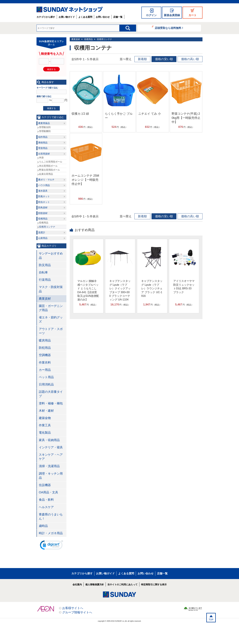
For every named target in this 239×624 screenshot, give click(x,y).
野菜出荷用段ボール (49, 169)
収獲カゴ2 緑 (80, 113)
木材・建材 (46, 410)
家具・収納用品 (49, 440)
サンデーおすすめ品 (51, 255)
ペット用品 (46, 377)
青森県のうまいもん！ (51, 516)
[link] (51, 545)
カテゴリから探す (46, 17)
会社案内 (77, 584)
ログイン (151, 15)
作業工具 (45, 425)
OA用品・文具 (48, 492)
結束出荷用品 (46, 174)
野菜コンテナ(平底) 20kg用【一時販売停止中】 (186, 118)
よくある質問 (85, 17)
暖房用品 (45, 340)
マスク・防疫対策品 (51, 289)
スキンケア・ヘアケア (51, 456)
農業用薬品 (44, 123)
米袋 (41, 157)
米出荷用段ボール (48, 166)
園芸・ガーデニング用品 (51, 308)
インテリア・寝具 (51, 447)
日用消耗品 (46, 384)
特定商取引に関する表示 (154, 584)
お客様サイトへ (72, 608)
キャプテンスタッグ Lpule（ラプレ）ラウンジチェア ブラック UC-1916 (151, 288)
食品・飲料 (46, 499)
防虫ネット (44, 202)
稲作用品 (42, 137)
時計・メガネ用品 (51, 533)
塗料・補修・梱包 (51, 403)
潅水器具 (42, 190)
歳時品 (43, 526)
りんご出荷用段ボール (50, 161)
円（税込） (86, 127)
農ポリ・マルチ (46, 179)
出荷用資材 (44, 153)
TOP (211, 619)
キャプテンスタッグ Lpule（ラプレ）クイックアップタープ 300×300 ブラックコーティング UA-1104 (120, 290)
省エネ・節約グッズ (51, 319)
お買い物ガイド (67, 17)
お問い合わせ (103, 17)
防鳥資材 (42, 207)
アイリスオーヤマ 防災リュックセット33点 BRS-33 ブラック (184, 286)
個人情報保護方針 (94, 584)
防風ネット (44, 196)
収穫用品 (88, 39)
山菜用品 (42, 238)
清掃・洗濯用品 (49, 466)
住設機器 (45, 485)
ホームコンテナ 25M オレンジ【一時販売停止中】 (85, 180)
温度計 (41, 232)
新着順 (142, 59)
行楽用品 (45, 279)
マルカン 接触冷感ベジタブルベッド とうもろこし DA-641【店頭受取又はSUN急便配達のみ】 (88, 290)
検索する (51, 108)
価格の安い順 (164, 59)
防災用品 (45, 265)
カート (193, 15)
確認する (51, 69)
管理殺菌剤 (45, 131)
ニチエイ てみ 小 (149, 113)
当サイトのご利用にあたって (122, 584)
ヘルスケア (46, 507)
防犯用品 (45, 347)
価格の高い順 (190, 59)
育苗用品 (42, 148)
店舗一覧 (117, 17)
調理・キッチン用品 (51, 475)
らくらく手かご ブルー (119, 116)
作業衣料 (45, 362)
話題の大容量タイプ (51, 394)
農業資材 (75, 39)
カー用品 (45, 370)
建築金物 (45, 418)
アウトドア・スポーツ (51, 331)
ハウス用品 (44, 185)
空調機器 (45, 355)
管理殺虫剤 (45, 127)
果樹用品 (42, 142)
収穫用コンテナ (104, 39)
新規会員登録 (172, 15)
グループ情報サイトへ (77, 612)
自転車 (43, 272)
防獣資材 (42, 213)
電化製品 (45, 432)
